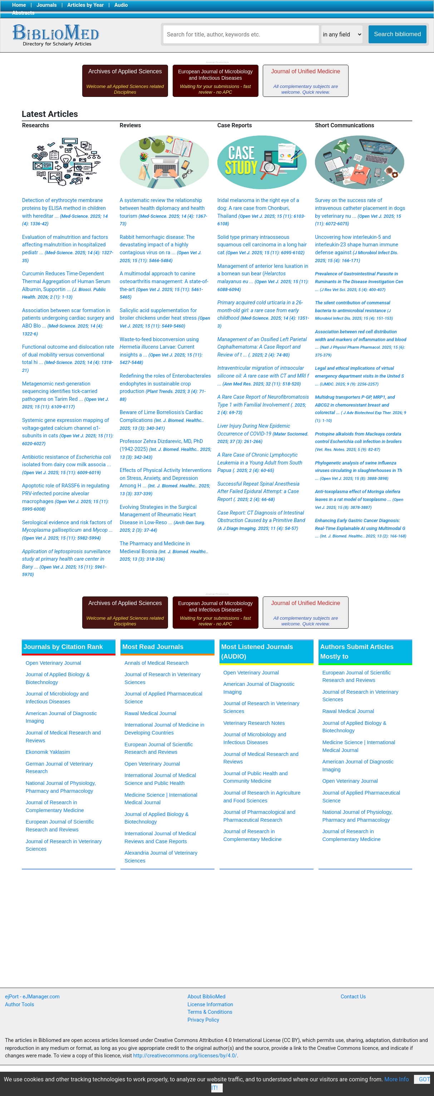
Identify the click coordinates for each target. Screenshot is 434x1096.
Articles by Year (85, 5)
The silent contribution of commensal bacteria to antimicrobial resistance (354, 310)
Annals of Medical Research (156, 663)
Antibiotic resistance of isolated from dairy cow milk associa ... (66, 464)
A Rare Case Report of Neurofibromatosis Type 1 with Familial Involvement (263, 404)
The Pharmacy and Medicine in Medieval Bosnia (164, 551)
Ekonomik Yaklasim (48, 752)
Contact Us (353, 997)
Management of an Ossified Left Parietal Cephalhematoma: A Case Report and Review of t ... (262, 347)
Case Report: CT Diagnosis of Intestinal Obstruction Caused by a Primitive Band (261, 520)
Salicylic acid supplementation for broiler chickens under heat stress (165, 318)
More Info (396, 1079)
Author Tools (19, 1005)
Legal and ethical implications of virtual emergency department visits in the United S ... (359, 375)
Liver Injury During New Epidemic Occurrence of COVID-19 (263, 433)
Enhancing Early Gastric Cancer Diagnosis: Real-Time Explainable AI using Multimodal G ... (360, 528)
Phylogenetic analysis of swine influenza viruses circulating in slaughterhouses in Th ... (358, 470)
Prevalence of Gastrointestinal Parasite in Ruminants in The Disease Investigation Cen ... (359, 281)
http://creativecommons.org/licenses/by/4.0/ (185, 1056)
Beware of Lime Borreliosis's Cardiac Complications (162, 420)
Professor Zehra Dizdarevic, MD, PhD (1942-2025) (165, 448)
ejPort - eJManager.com (32, 997)
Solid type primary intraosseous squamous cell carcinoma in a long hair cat (262, 245)
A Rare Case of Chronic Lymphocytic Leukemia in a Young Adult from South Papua (259, 462)
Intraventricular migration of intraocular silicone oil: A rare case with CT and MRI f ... (263, 376)
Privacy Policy (204, 1020)
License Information (210, 1005)
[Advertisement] (129, 935)
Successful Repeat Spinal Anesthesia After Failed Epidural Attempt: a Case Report (258, 491)
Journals (46, 5)
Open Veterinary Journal (53, 663)
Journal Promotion (217, 62)
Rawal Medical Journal (150, 713)
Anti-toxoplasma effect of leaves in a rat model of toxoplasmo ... (359, 499)
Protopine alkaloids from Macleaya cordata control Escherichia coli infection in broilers (358, 441)
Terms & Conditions (210, 1012)
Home (19, 5)
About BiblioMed (207, 997)
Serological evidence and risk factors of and (67, 530)
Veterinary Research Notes (254, 723)
